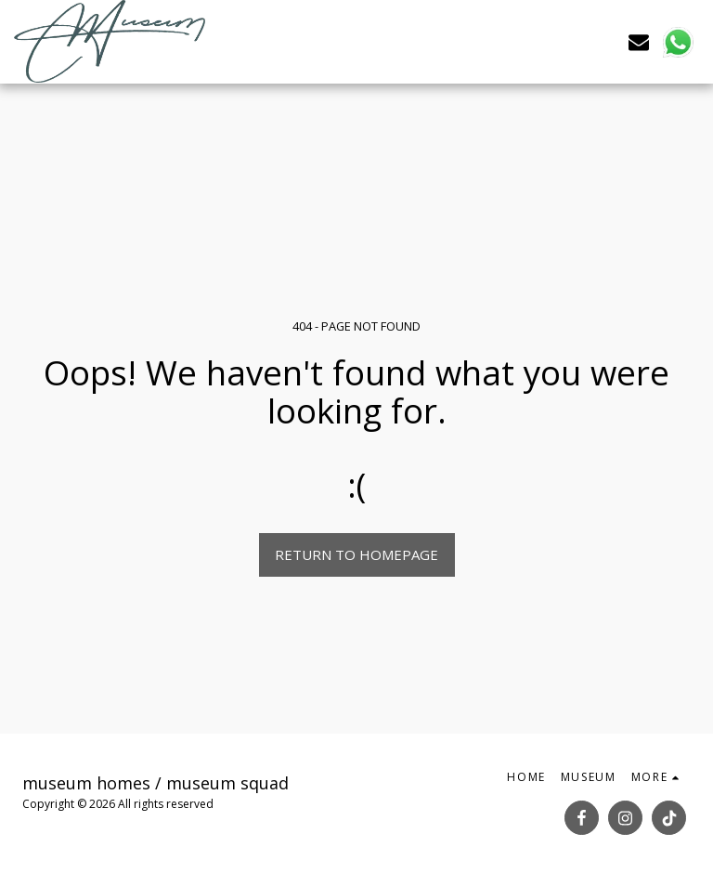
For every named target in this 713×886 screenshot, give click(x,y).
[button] (638, 41)
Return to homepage (356, 554)
